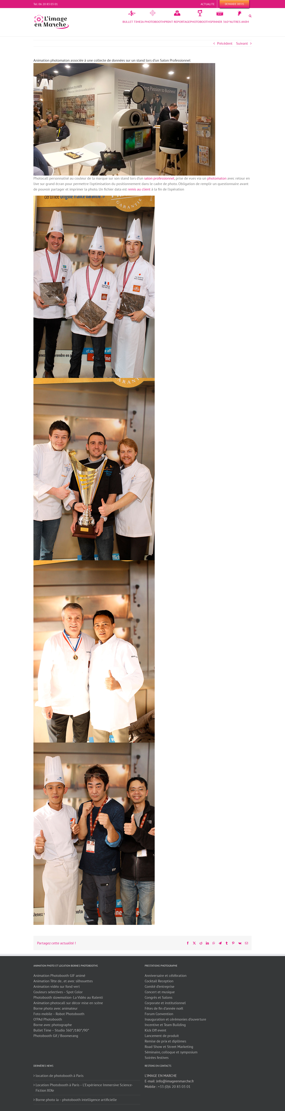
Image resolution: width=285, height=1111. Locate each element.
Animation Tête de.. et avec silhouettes (63, 981)
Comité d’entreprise (159, 986)
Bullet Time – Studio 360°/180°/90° (61, 1030)
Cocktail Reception (159, 981)
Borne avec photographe (52, 1024)
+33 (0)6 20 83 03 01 (174, 1086)
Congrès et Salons (158, 997)
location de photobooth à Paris (59, 1075)
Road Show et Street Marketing (169, 1046)
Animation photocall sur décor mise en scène (68, 1003)
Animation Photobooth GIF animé (59, 975)
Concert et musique (160, 992)
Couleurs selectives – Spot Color (58, 992)
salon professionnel (159, 178)
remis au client (139, 189)
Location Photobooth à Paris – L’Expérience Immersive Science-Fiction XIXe (84, 1088)
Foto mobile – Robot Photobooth (58, 1013)
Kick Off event (155, 1030)
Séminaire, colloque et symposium (171, 1052)
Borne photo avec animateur (55, 1008)
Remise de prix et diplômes (165, 1041)
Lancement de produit (162, 1035)
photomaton (216, 178)
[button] (250, 16)
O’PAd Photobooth (47, 1019)
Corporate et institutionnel (165, 1003)
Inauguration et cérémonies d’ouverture (175, 1019)
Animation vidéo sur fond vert (56, 986)
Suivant (242, 43)
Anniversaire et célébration (165, 975)
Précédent (224, 43)
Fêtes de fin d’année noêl (164, 1008)
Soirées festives (156, 1057)
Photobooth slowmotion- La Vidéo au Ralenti (68, 997)
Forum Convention (159, 1013)
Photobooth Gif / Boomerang (55, 1035)
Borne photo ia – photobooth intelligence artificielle (76, 1099)
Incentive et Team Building (165, 1024)
